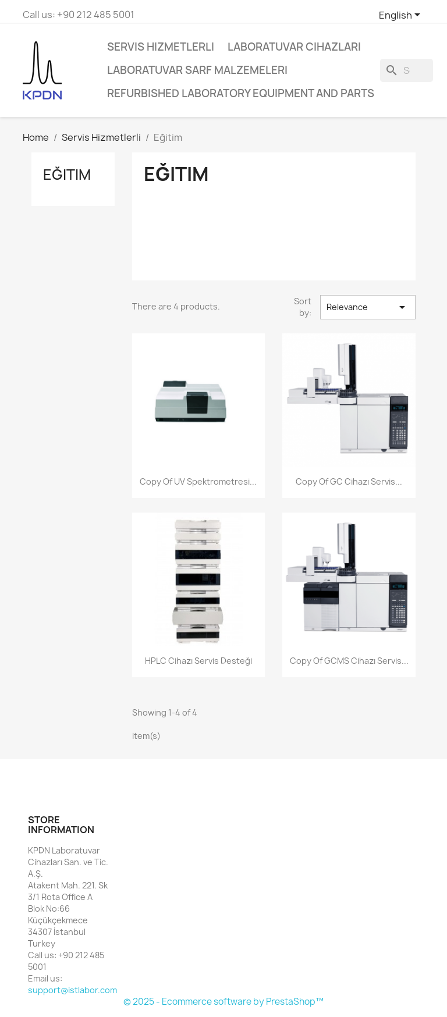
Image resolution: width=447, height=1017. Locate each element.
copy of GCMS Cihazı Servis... (349, 660)
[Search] (406, 70)
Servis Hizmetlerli (160, 47)
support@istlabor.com (72, 989)
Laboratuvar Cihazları (294, 47)
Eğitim (67, 174)
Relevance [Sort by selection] (368, 307)
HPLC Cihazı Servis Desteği (198, 660)
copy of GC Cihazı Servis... (349, 481)
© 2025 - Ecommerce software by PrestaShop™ (223, 1001)
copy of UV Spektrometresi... (198, 481)
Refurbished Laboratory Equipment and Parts (240, 93)
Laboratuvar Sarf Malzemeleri (197, 70)
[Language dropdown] (401, 16)
